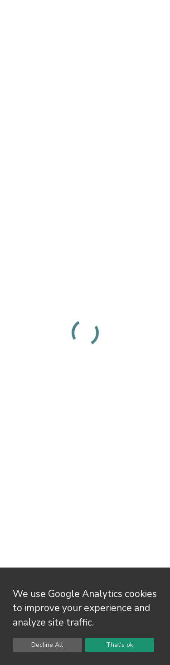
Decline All (47, 645)
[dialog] (85, 616)
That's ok (119, 645)
